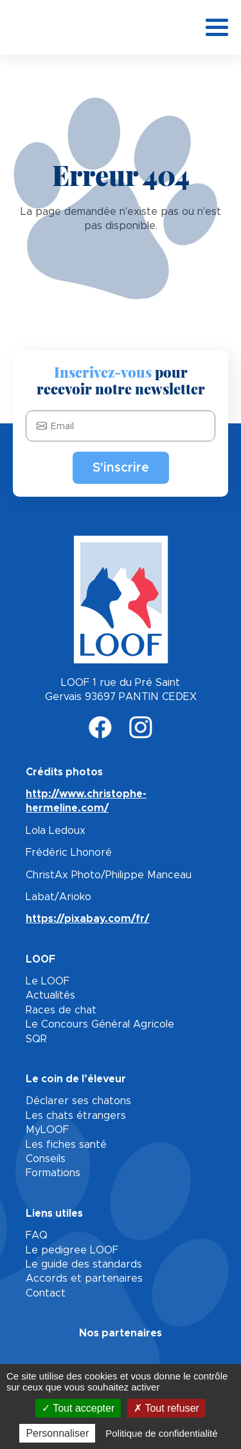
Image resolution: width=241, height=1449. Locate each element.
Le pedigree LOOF (72, 1250)
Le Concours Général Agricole (100, 1024)
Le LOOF (47, 981)
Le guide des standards (84, 1264)
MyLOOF (47, 1130)
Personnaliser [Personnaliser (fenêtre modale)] (57, 1433)
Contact (46, 1293)
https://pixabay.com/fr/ (87, 919)
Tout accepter (78, 1408)
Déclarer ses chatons (78, 1101)
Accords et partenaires (84, 1278)
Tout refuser (166, 1408)
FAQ (37, 1235)
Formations (53, 1173)
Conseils (46, 1159)
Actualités (50, 995)
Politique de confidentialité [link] (161, 1433)
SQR (36, 1039)
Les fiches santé (66, 1145)
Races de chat (61, 1010)
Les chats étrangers (76, 1116)
